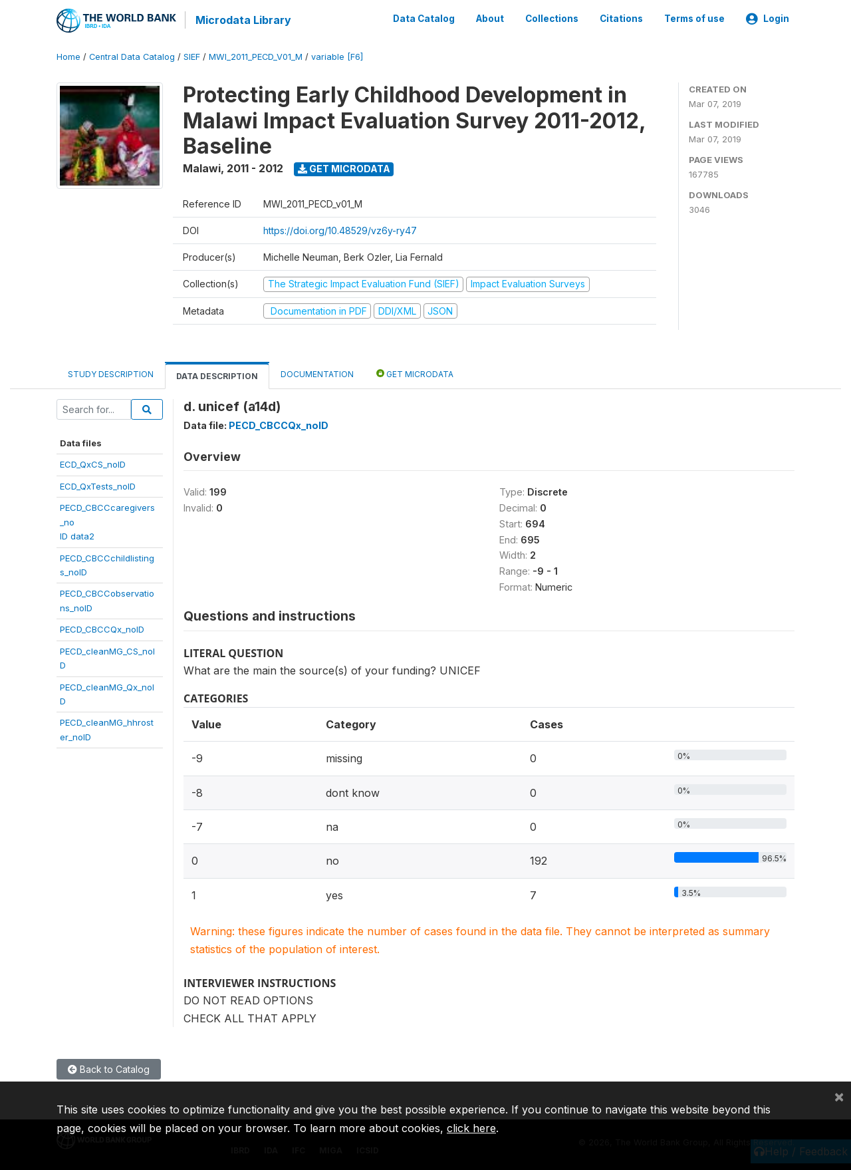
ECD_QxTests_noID (98, 485)
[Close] (839, 1096)
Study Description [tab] (111, 373)
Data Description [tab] (217, 375)
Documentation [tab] (317, 373)
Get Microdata (344, 168)
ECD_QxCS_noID (93, 463)
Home (68, 56)
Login (767, 18)
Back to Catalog (109, 1068)
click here (471, 1128)
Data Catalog (424, 18)
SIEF (191, 56)
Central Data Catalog (132, 56)
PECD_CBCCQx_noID (102, 628)
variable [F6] (337, 56)
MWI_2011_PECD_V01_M (256, 56)
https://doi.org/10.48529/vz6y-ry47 (340, 229)
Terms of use (694, 18)
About (490, 18)
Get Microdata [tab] (414, 372)
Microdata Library (243, 20)
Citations (621, 18)
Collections (551, 18)
